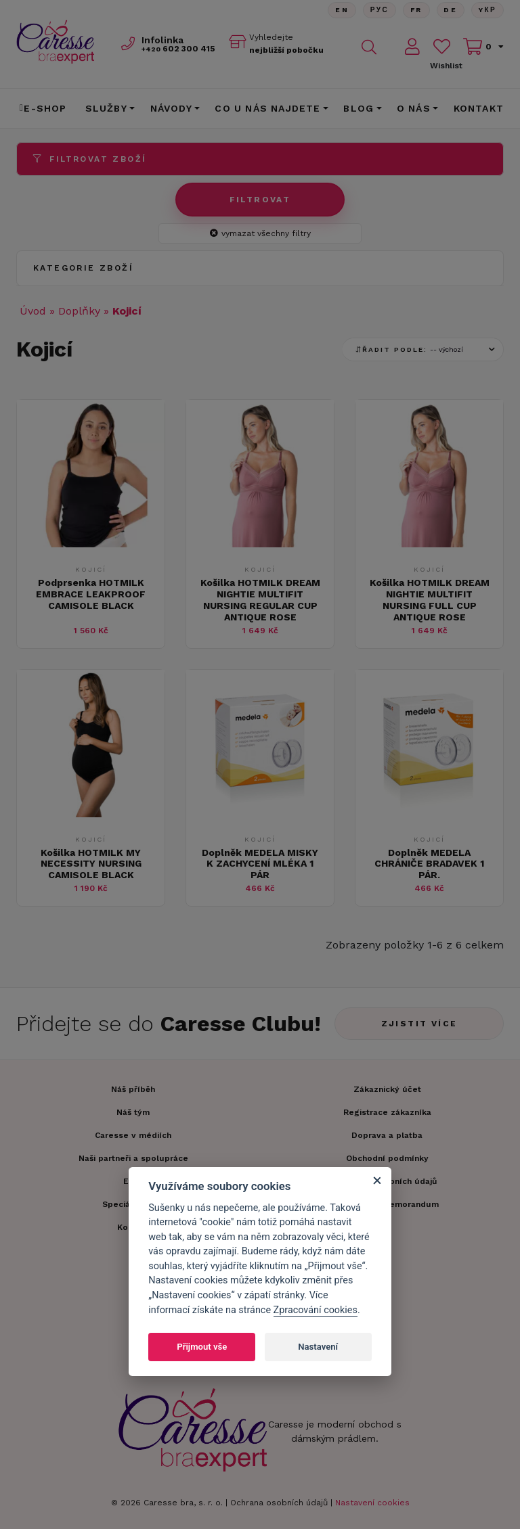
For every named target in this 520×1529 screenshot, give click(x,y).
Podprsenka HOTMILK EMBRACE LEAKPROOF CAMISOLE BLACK (91, 594)
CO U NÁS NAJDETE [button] (267, 108)
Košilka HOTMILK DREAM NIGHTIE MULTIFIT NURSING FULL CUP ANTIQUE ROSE (430, 599)
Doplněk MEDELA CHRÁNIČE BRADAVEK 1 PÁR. (429, 864)
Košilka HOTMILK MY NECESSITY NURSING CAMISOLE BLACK (91, 864)
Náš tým (133, 1112)
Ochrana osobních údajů (279, 1502)
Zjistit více (419, 1023)
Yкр (487, 10)
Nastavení (318, 1347)
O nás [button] (414, 108)
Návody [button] (171, 108)
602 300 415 (178, 48)
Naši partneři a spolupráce (133, 1158)
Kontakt (479, 108)
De (450, 10)
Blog (358, 108)
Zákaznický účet (387, 1089)
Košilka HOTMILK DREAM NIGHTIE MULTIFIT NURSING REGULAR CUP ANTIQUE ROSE (260, 599)
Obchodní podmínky (387, 1158)
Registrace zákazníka (387, 1112)
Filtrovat (260, 199)
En (341, 10)
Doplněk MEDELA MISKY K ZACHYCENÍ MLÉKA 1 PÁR (260, 864)
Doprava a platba (386, 1135)
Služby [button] (106, 108)
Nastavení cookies (372, 1502)
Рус (379, 10)
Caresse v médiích (133, 1135)
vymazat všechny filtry (260, 233)
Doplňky (79, 310)
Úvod (33, 310)
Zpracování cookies (316, 1310)
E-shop (43, 108)
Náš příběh (133, 1089)
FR (416, 10)
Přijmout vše (202, 1347)
